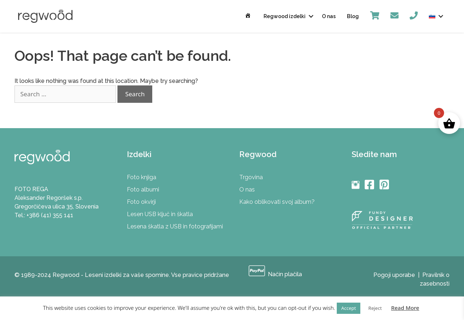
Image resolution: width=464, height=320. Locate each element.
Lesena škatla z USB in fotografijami (175, 226)
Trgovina (251, 177)
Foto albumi (143, 189)
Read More (405, 307)
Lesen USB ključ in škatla (160, 214)
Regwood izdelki (285, 16)
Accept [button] (348, 308)
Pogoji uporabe (394, 274)
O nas (329, 16)
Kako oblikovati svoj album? (277, 201)
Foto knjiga (141, 177)
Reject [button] (375, 308)
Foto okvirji (141, 201)
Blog (353, 16)
